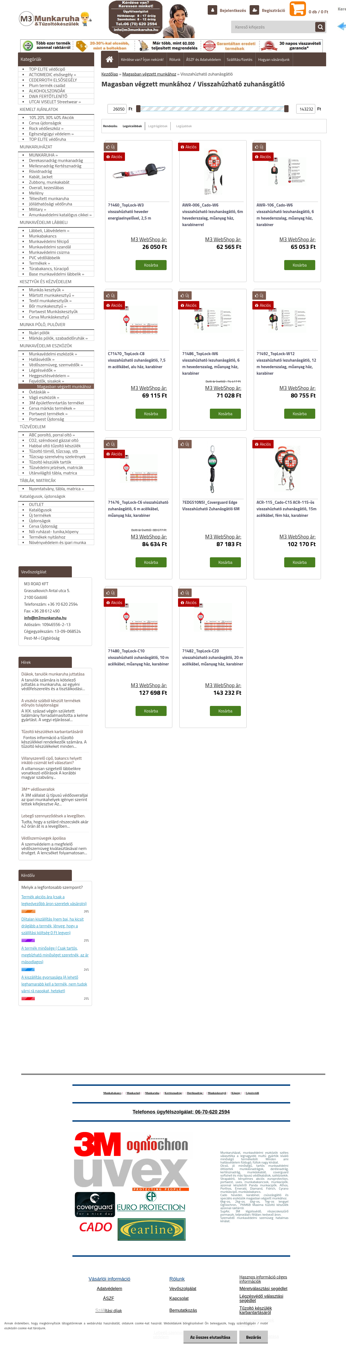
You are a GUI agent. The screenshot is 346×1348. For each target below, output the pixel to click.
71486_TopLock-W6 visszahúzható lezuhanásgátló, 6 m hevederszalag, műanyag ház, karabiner (211, 363)
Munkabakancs (112, 1092)
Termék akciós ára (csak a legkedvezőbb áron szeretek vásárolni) (54, 900)
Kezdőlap (110, 74)
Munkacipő (133, 1092)
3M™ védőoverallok (38, 789)
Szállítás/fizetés (239, 59)
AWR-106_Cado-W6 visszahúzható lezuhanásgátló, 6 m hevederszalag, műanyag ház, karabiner (285, 215)
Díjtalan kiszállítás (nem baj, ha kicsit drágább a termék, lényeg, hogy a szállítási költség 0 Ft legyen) (53, 926)
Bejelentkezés (233, 10)
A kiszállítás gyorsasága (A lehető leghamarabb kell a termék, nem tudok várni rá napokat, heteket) (54, 984)
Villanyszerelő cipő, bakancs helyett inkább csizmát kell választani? (52, 760)
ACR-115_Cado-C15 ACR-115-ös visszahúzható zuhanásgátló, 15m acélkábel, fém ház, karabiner (287, 508)
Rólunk (174, 59)
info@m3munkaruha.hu (45, 618)
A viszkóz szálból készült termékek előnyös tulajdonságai (51, 703)
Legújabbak (184, 126)
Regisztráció (273, 10)
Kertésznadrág (173, 1092)
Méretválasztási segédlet (263, 1288)
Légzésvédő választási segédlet (261, 1298)
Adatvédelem (109, 1288)
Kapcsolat (178, 1298)
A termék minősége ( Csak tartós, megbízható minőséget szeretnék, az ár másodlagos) (55, 955)
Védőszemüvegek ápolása (44, 838)
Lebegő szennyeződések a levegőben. (53, 816)
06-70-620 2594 (212, 1112)
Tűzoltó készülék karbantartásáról (255, 1310)
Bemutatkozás (183, 1310)
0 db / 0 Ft (318, 11)
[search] (317, 27)
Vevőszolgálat (182, 1288)
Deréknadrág (195, 1092)
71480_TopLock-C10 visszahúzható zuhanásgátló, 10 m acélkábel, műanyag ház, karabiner (138, 657)
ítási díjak (108, 1310)
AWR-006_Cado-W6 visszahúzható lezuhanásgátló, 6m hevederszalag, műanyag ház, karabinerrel (212, 215)
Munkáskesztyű (217, 1092)
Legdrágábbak (157, 126)
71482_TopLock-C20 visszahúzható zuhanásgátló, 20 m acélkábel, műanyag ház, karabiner (212, 657)
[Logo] (56, 24)
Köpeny (235, 1092)
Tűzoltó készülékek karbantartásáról (52, 731)
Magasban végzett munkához (149, 74)
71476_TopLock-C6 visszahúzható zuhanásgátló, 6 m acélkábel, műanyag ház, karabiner (138, 508)
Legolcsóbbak (132, 126)
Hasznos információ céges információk (263, 1279)
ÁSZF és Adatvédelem (203, 59)
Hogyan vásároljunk (273, 59)
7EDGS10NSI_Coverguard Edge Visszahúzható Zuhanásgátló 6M (211, 505)
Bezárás (253, 1337)
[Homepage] (112, 59)
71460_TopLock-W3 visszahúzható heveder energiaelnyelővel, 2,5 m (129, 211)
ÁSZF (108, 1298)
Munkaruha (152, 1092)
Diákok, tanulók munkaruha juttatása (53, 674)
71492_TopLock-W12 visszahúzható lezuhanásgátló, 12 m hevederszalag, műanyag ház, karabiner (286, 363)
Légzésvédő (252, 1092)
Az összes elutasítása (210, 1337)
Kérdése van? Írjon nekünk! (142, 59)
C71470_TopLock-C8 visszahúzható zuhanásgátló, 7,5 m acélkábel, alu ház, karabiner (137, 360)
